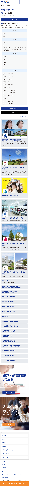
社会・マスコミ (8, 79)
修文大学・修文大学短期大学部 (12, 218)
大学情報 (11, 2)
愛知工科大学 (6, 280)
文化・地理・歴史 (8, 73)
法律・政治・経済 (8, 76)
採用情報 (4, 439)
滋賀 (5, 64)
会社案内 (4, 435)
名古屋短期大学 (7, 336)
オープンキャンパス (17, 2)
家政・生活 (7, 87)
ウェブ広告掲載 (6, 453)
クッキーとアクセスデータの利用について (12, 474)
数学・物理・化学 (8, 95)
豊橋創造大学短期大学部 (10, 326)
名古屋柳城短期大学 (8, 351)
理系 (5, 42)
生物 (5, 98)
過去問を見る (24, 2)
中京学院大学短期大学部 (10, 321)
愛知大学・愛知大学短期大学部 (12, 140)
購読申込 (4, 442)
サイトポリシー (5, 461)
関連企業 (4, 446)
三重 (5, 62)
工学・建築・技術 (8, 103)
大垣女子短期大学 (8, 302)
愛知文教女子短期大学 (9, 292)
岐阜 (5, 59)
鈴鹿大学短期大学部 (8, 311)
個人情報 (4, 467)
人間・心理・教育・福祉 (10, 90)
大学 (5, 33)
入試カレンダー (21, 2)
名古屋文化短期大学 (8, 341)
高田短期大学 (6, 316)
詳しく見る (9, 392)
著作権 (3, 464)
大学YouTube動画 (27, 2)
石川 (5, 67)
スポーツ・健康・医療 (9, 92)
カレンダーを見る (9, 424)
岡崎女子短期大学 (8, 306)
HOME (2, 5)
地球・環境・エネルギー (10, 101)
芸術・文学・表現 (8, 84)
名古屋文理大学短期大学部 (11, 346)
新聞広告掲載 (5, 457)
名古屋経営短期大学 (8, 331)
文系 (5, 45)
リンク (3, 471)
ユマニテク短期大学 (9, 360)
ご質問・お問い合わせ (7, 450)
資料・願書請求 (14, 2)
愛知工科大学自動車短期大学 (11, 287)
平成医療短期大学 (8, 355)
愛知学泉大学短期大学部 (10, 195)
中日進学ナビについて (7, 477)
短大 (5, 36)
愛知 (5, 56)
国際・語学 (7, 82)
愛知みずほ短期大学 (8, 297)
